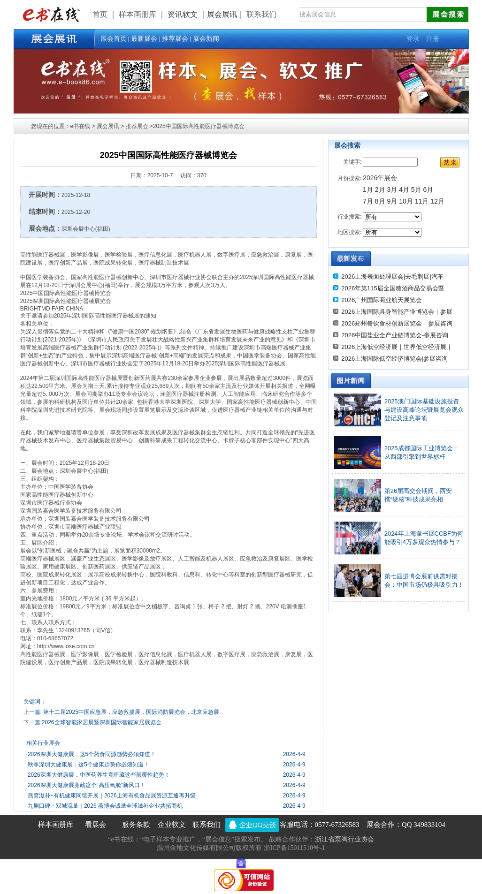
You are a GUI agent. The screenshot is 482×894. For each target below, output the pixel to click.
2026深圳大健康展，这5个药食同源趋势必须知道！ (91, 754)
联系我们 (206, 824)
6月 (428, 189)
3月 (392, 189)
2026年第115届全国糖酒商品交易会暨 (392, 288)
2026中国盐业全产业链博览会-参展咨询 (394, 335)
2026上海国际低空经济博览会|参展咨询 (394, 358)
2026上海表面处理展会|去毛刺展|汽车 (392, 276)
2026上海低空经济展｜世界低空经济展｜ (396, 346)
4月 (404, 189)
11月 (422, 201)
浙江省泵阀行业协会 (344, 839)
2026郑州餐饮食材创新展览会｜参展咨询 (396, 323)
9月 (393, 201)
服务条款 (136, 824)
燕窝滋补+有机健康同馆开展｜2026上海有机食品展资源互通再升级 (111, 795)
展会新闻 (206, 38)
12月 (437, 201)
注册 (432, 38)
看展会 (95, 824)
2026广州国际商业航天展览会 (381, 299)
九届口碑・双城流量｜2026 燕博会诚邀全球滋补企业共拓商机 (104, 806)
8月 (380, 201)
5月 (416, 189)
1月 (368, 189)
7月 (368, 201)
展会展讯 (222, 14)
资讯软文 (183, 14)
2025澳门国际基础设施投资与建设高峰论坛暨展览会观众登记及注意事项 (424, 410)
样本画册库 (55, 824)
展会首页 (113, 38)
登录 (413, 38)
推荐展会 (175, 38)
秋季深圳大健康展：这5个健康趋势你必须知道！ (87, 764)
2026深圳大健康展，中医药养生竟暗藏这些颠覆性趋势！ (98, 775)
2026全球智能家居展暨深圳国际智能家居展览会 (101, 722)
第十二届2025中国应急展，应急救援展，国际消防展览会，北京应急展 (131, 712)
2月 (380, 189)
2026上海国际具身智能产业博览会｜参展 (396, 311)
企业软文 (172, 824)
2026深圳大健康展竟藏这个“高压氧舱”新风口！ (85, 785)
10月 (406, 201)
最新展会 (144, 38)
